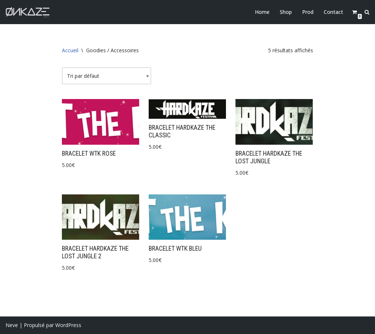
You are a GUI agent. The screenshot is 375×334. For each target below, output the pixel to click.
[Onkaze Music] (27, 12)
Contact (333, 11)
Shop (286, 11)
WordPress (68, 325)
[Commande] (106, 76)
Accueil (70, 50)
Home (262, 11)
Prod (307, 11)
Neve (11, 325)
